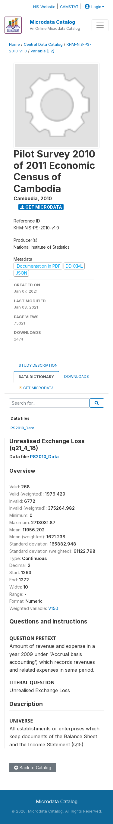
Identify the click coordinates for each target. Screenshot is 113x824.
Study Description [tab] (38, 365)
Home (14, 44)
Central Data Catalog (43, 44)
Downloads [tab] (76, 376)
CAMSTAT (69, 7)
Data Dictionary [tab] (36, 377)
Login (92, 7)
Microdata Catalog (52, 22)
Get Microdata (41, 207)
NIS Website (44, 7)
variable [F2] (42, 51)
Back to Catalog (32, 767)
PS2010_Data (22, 427)
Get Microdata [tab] (36, 387)
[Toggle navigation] (100, 25)
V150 (53, 608)
